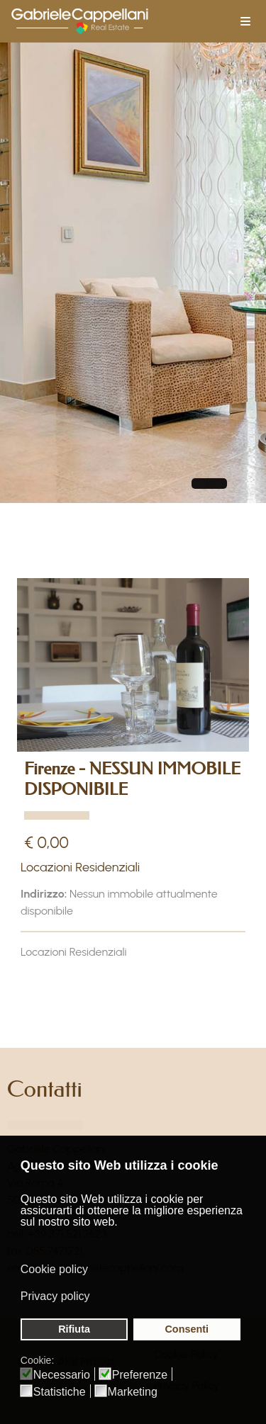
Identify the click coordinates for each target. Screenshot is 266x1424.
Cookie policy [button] (54, 1269)
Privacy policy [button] (55, 1296)
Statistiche (59, 1392)
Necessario (61, 1375)
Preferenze (139, 1375)
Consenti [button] (187, 1329)
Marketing (132, 1392)
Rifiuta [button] (74, 1329)
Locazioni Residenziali (80, 867)
